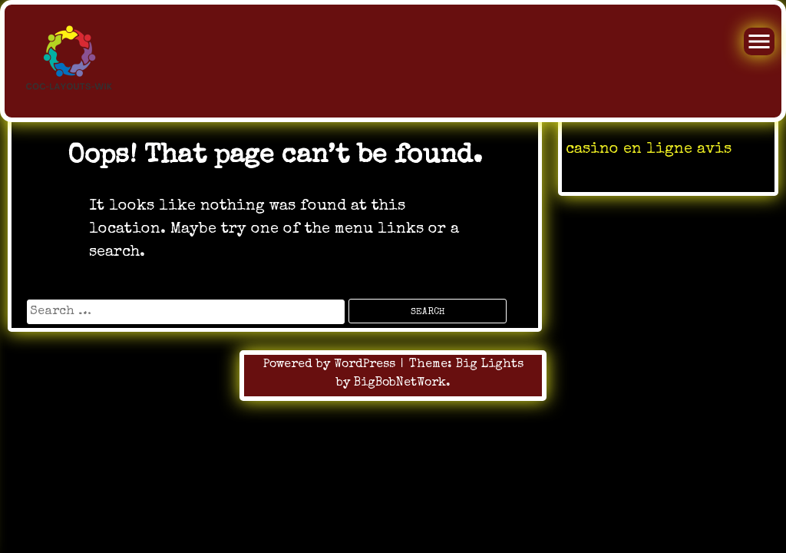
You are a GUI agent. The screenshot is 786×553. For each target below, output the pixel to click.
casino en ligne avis (649, 149)
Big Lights (489, 365)
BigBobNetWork (400, 383)
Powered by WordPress (331, 365)
